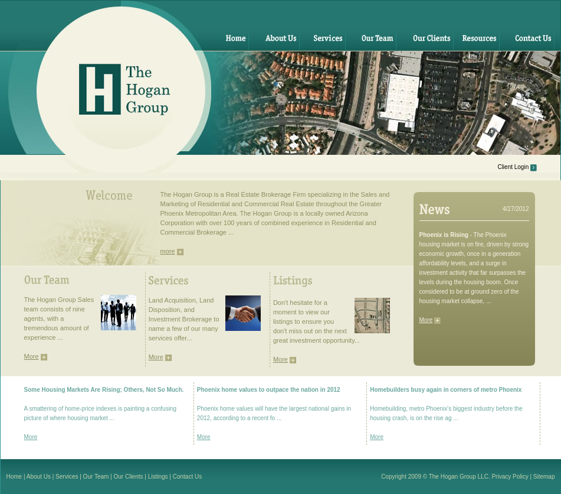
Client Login (513, 167)
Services (66, 476)
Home (14, 476)
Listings (158, 476)
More (426, 320)
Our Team (96, 476)
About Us (39, 476)
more (167, 251)
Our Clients (128, 476)
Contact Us (187, 476)
